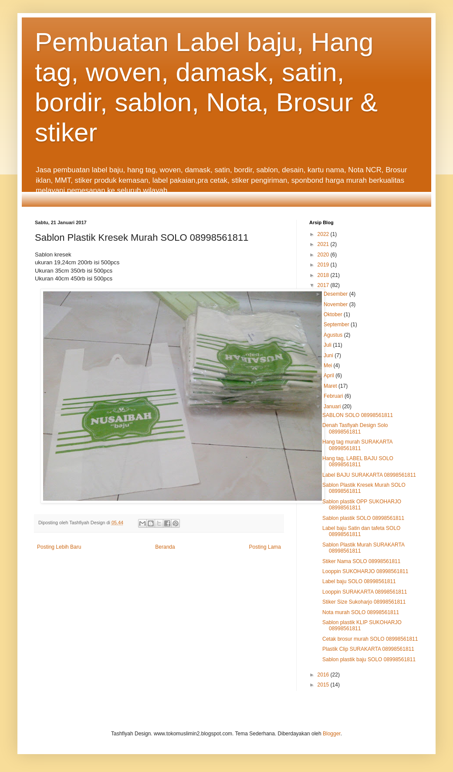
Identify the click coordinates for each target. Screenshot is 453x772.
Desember (336, 294)
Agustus (334, 335)
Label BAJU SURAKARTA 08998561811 (369, 475)
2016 (324, 675)
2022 (324, 234)
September (337, 324)
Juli (328, 345)
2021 (324, 244)
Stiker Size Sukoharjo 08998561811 (364, 602)
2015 (324, 685)
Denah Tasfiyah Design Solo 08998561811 (355, 428)
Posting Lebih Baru (59, 547)
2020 (324, 255)
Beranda (165, 547)
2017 (324, 285)
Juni (329, 355)
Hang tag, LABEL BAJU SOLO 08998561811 (357, 461)
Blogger (332, 734)
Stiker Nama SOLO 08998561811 (361, 561)
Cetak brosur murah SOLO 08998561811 (370, 639)
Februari (334, 396)
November (336, 304)
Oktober (334, 314)
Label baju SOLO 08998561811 (359, 581)
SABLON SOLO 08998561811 (357, 415)
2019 (324, 265)
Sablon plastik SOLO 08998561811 (363, 518)
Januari (333, 406)
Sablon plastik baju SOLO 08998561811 (369, 659)
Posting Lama (265, 547)
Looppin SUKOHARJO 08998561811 (365, 571)
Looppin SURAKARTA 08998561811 (364, 592)
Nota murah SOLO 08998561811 (360, 612)
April (329, 375)
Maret (331, 386)
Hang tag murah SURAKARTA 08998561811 (357, 445)
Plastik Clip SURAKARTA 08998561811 (368, 649)
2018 (324, 275)
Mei (329, 365)
